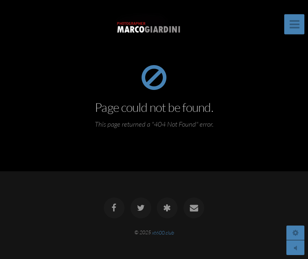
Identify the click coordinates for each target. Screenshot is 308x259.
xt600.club (163, 232)
